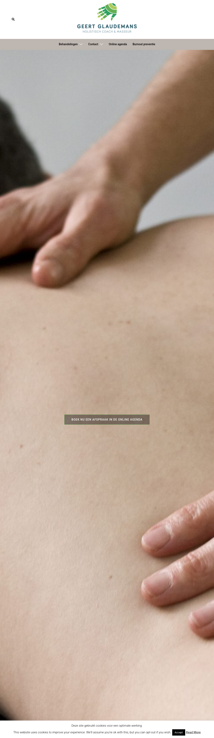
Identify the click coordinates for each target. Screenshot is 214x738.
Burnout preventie (144, 44)
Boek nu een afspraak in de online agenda (107, 419)
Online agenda (118, 44)
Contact (93, 44)
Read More (193, 732)
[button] (13, 19)
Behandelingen (68, 44)
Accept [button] (179, 732)
